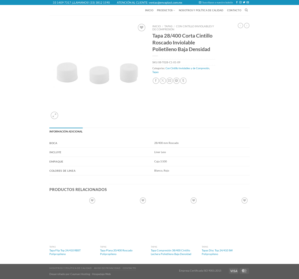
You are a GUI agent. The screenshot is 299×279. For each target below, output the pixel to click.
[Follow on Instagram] (240, 2)
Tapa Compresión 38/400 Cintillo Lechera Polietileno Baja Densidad (171, 252)
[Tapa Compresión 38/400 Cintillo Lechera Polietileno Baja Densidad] (174, 220)
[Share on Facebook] (156, 81)
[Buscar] (246, 10)
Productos (166, 10)
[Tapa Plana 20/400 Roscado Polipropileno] (123, 220)
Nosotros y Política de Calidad (201, 10)
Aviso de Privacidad (107, 268)
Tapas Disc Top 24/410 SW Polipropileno (217, 252)
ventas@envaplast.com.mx (165, 2)
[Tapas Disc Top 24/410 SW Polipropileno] (225, 220)
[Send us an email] (248, 2)
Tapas (168, 26)
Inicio (149, 10)
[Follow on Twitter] (244, 2)
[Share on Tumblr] (183, 81)
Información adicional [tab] (66, 131)
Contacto (234, 10)
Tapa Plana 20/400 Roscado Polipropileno (116, 252)
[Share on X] (163, 81)
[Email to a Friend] (169, 81)
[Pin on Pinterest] (176, 81)
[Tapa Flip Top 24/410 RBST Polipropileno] (72, 220)
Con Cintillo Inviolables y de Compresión (187, 68)
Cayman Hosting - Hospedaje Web (90, 274)
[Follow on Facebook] (237, 2)
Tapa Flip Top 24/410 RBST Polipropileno (65, 252)
